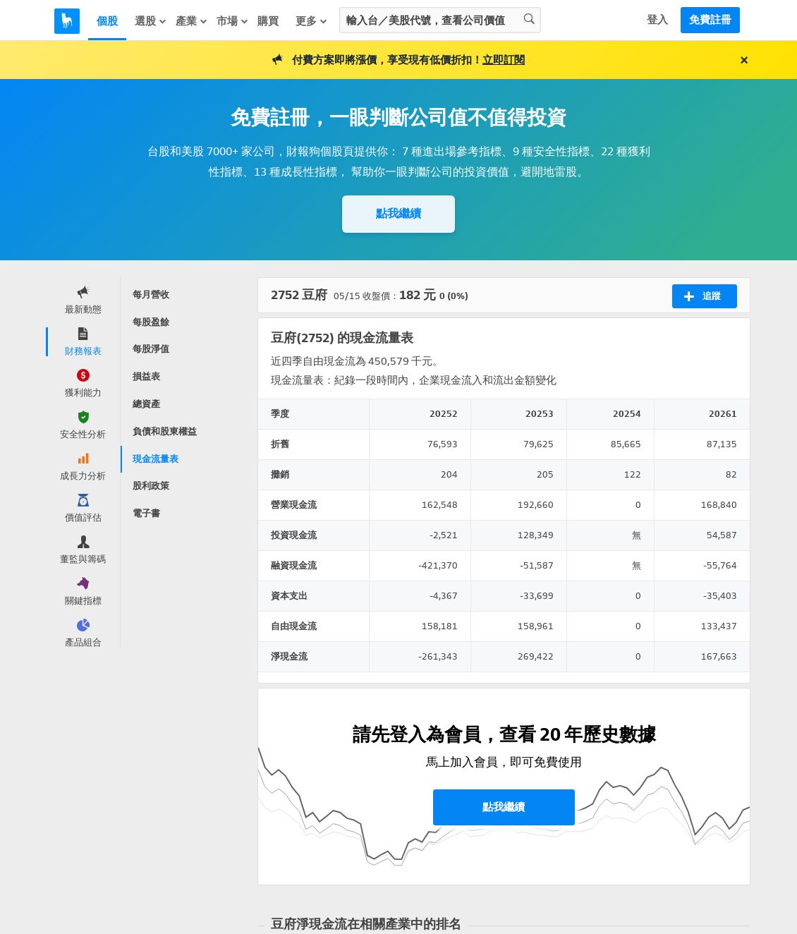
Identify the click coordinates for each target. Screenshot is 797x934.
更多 (312, 21)
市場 (233, 21)
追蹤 (702, 296)
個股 (107, 21)
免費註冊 (710, 19)
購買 (268, 21)
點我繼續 (398, 213)
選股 (151, 21)
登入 (657, 19)
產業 (192, 21)
